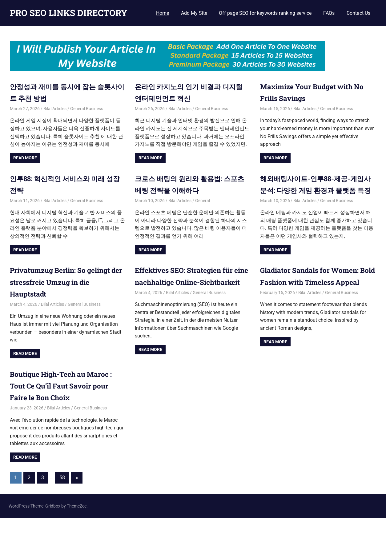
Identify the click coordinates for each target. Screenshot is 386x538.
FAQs (329, 13)
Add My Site (194, 13)
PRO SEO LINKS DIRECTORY (68, 12)
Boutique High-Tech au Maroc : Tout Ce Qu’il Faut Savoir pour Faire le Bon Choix (65, 405)
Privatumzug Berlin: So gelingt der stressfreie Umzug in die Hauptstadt (64, 294)
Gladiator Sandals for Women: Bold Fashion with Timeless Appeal (313, 294)
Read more (25, 157)
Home (162, 13)
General (202, 200)
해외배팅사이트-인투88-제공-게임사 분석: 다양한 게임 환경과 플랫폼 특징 (317, 190)
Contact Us (358, 13)
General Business (86, 108)
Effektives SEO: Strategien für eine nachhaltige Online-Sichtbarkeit (187, 294)
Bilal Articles (54, 108)
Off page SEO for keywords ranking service (265, 13)
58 (62, 497)
